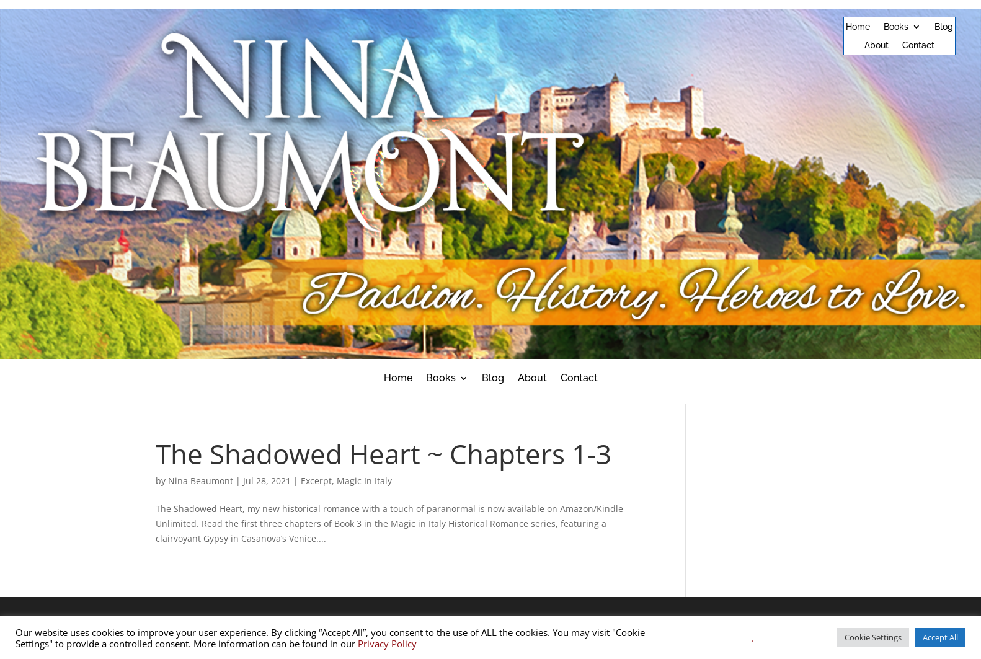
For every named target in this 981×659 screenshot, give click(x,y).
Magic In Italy (364, 481)
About (876, 45)
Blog (943, 27)
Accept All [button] (940, 637)
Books (896, 27)
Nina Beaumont (200, 481)
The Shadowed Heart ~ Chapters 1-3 (383, 453)
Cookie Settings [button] (873, 637)
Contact (918, 45)
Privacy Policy (387, 643)
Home (858, 27)
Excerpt (316, 481)
